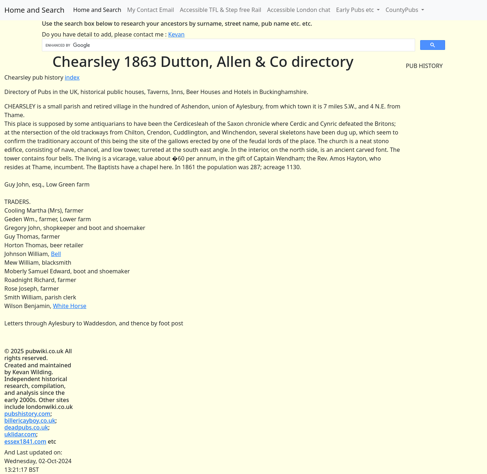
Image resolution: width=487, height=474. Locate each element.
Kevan (176, 34)
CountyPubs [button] (402, 10)
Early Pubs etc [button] (355, 10)
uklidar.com (20, 434)
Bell (56, 254)
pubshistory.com (27, 414)
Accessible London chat (298, 10)
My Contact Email (150, 10)
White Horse (69, 306)
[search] (228, 45)
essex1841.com (25, 441)
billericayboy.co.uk (29, 420)
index (72, 77)
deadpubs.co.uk (26, 427)
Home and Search (34, 10)
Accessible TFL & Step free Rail (221, 10)
